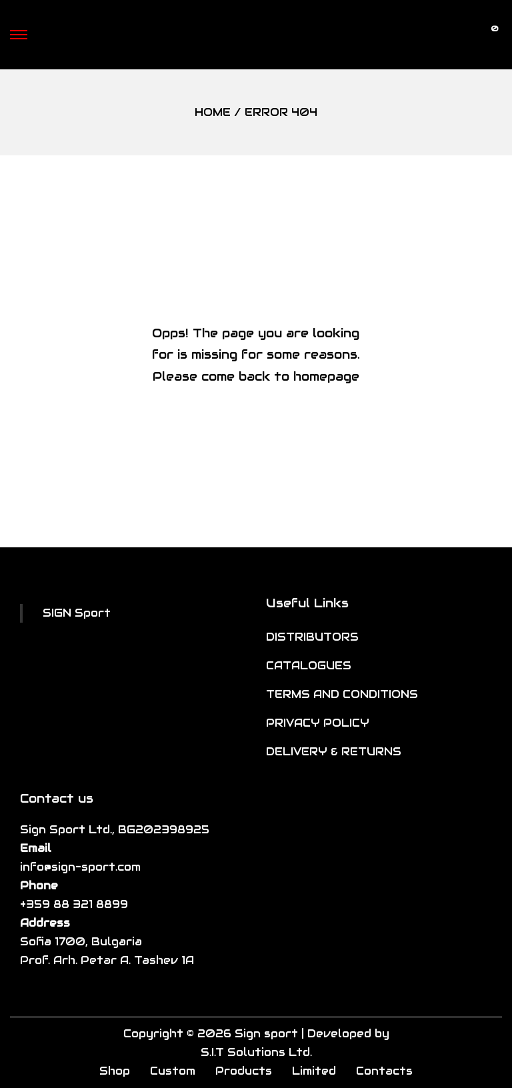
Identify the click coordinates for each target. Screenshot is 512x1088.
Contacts (384, 1071)
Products (243, 1071)
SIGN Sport (77, 613)
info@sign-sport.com (80, 867)
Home (213, 112)
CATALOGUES (308, 666)
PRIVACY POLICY (317, 723)
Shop (114, 1071)
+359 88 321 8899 (74, 904)
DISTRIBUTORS (312, 637)
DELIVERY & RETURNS (333, 752)
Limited (314, 1071)
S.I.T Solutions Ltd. (256, 1052)
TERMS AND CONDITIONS (342, 694)
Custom (172, 1071)
